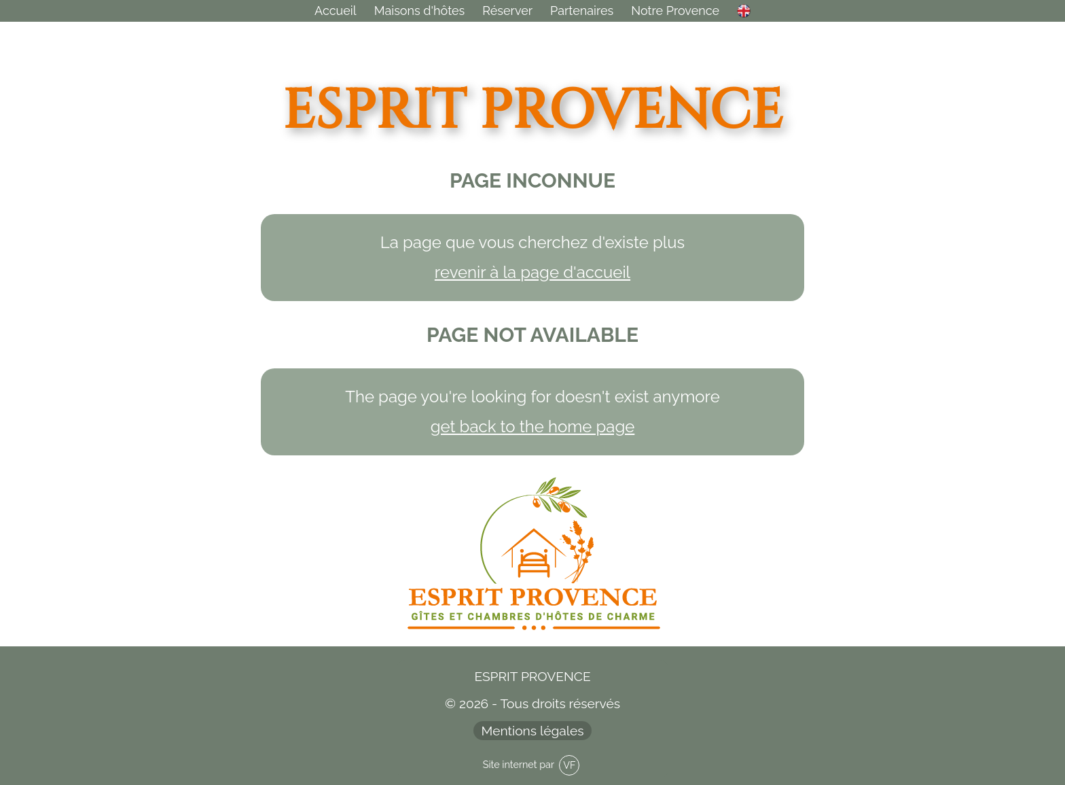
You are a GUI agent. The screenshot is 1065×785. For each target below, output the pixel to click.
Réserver (507, 10)
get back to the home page (533, 426)
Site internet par (531, 765)
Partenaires (581, 10)
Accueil (335, 10)
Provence (675, 10)
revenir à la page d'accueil (532, 272)
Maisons (419, 10)
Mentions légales (533, 730)
